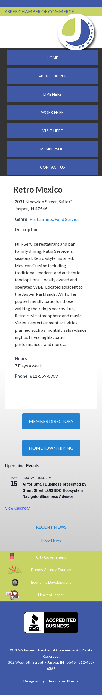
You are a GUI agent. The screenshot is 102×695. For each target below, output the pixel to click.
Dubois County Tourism (51, 569)
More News (51, 540)
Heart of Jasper (51, 594)
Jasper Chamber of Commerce (76, 32)
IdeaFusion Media (63, 681)
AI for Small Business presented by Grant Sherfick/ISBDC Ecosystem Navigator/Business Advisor (54, 490)
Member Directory (51, 421)
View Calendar (17, 508)
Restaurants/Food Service (54, 219)
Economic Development (51, 582)
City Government (51, 557)
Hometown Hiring (51, 447)
